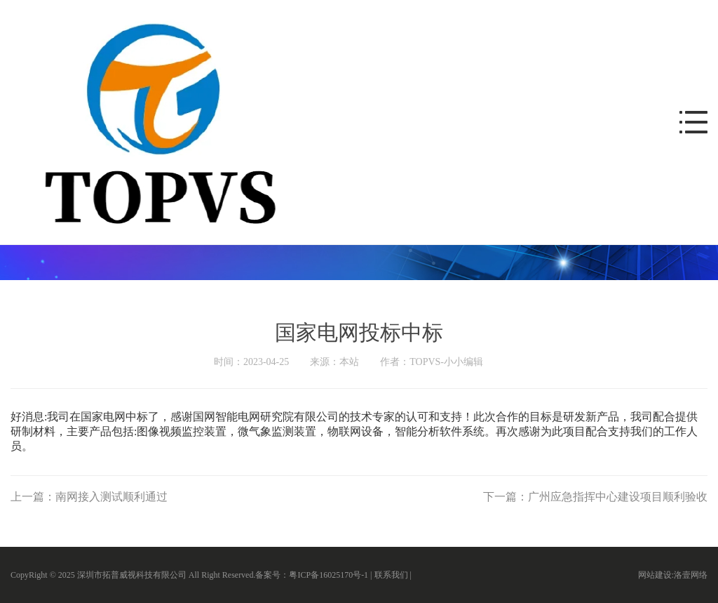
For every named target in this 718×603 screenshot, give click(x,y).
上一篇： (89, 497)
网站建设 (655, 575)
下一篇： (595, 497)
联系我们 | (394, 575)
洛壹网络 (690, 575)
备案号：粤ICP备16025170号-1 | (314, 575)
